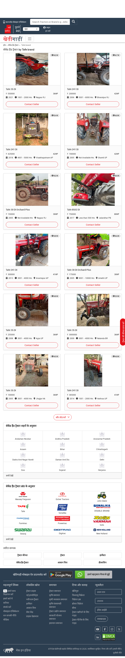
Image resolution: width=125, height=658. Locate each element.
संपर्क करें (7, 606)
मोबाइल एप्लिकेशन (11, 611)
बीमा (74, 607)
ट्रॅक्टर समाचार (55, 590)
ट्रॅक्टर (62, 555)
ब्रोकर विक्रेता (77, 603)
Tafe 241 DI (72, 89)
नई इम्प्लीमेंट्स (32, 595)
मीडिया (6, 619)
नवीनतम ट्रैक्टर (32, 599)
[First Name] (108, 592)
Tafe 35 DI (11, 89)
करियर (6, 602)
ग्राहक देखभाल (32, 616)
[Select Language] (31, 29)
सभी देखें (9, 475)
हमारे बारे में (8, 598)
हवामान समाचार (55, 623)
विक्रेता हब (76, 599)
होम (4, 45)
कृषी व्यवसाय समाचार (58, 599)
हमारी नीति (117, 648)
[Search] (50, 22)
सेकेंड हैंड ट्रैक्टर (13, 45)
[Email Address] (108, 610)
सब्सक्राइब (101, 618)
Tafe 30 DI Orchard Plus (18, 209)
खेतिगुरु (75, 590)
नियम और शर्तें (107, 648)
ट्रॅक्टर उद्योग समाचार (57, 611)
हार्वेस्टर (103, 555)
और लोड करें (61, 417)
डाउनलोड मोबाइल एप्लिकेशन (14, 22)
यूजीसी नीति (117, 652)
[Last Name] (108, 601)
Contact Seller (32, 104)
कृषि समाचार (54, 595)
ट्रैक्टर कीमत (22, 555)
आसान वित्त (62, 562)
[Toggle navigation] (29, 39)
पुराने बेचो (17, 29)
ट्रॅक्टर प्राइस (31, 590)
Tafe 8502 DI (73, 209)
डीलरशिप (102, 562)
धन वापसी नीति (9, 615)
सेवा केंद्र (29, 612)
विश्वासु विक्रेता (78, 595)
